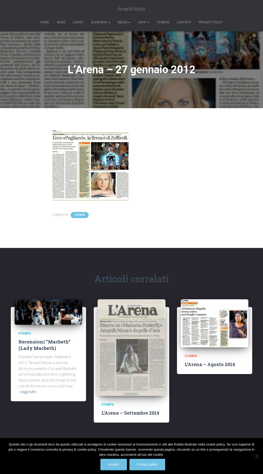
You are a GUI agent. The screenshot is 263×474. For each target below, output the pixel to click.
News (61, 22)
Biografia (100, 22)
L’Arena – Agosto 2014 (210, 364)
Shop (143, 22)
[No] (256, 456)
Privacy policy (147, 464)
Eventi (78, 22)
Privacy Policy (210, 22)
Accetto (113, 464)
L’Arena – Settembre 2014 (130, 413)
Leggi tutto (28, 392)
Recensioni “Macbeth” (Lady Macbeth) (44, 345)
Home (45, 22)
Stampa (163, 22)
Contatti (184, 22)
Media (124, 22)
